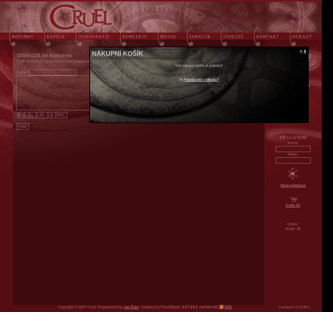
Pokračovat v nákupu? (201, 80)
